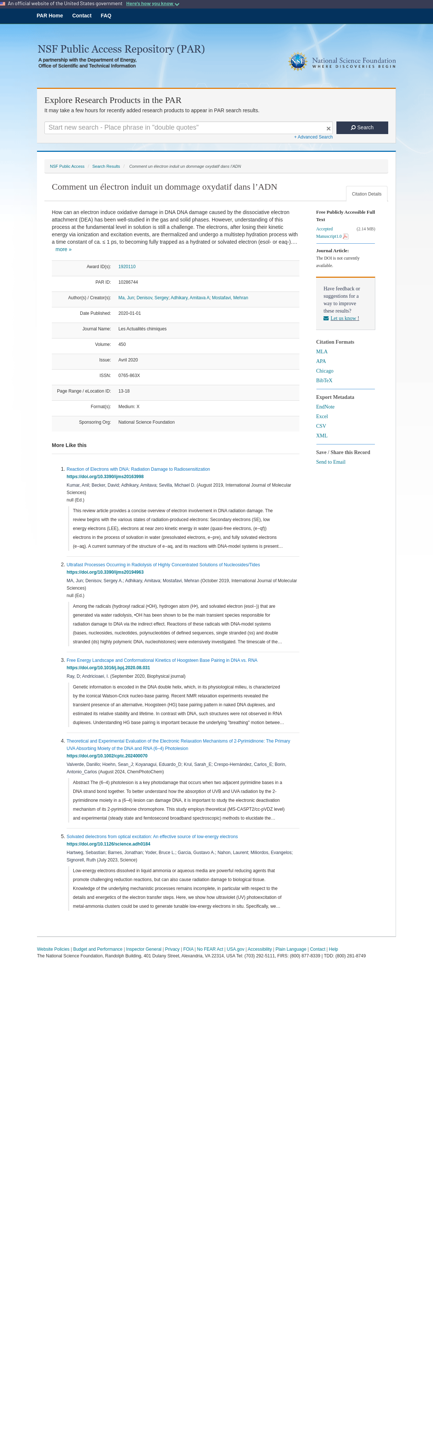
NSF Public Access (67, 166)
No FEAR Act (210, 949)
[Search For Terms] (188, 127)
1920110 (126, 266)
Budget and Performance (97, 949)
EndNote (325, 407)
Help (333, 949)
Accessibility (260, 949)
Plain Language (290, 949)
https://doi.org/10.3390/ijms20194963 (106, 572)
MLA (322, 351)
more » (64, 249)
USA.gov (235, 949)
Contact (81, 16)
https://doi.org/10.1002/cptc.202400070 (108, 755)
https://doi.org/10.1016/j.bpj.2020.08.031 (109, 667)
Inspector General (143, 949)
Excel (322, 416)
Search (362, 127)
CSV (321, 426)
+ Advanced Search (313, 137)
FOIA (188, 949)
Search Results (106, 166)
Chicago (324, 371)
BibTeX (324, 380)
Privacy (172, 949)
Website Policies (53, 949)
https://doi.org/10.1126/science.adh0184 (110, 844)
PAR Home (50, 16)
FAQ (106, 16)
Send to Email (330, 462)
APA (321, 361)
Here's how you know (152, 3)
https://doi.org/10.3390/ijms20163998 (106, 476)
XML (322, 436)
